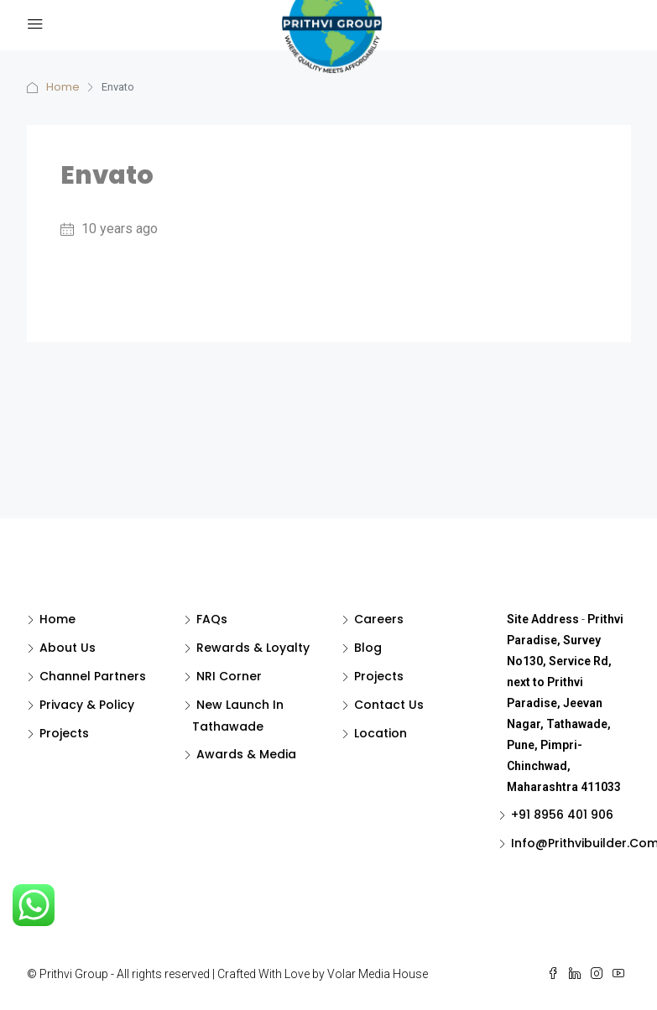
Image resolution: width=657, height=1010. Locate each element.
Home (63, 87)
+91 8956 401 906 (562, 814)
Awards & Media (246, 754)
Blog (368, 647)
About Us (67, 647)
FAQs (211, 619)
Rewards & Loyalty (253, 647)
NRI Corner (229, 676)
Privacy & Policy (86, 704)
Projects (64, 733)
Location (380, 733)
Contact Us (389, 704)
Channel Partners (92, 676)
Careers (379, 619)
